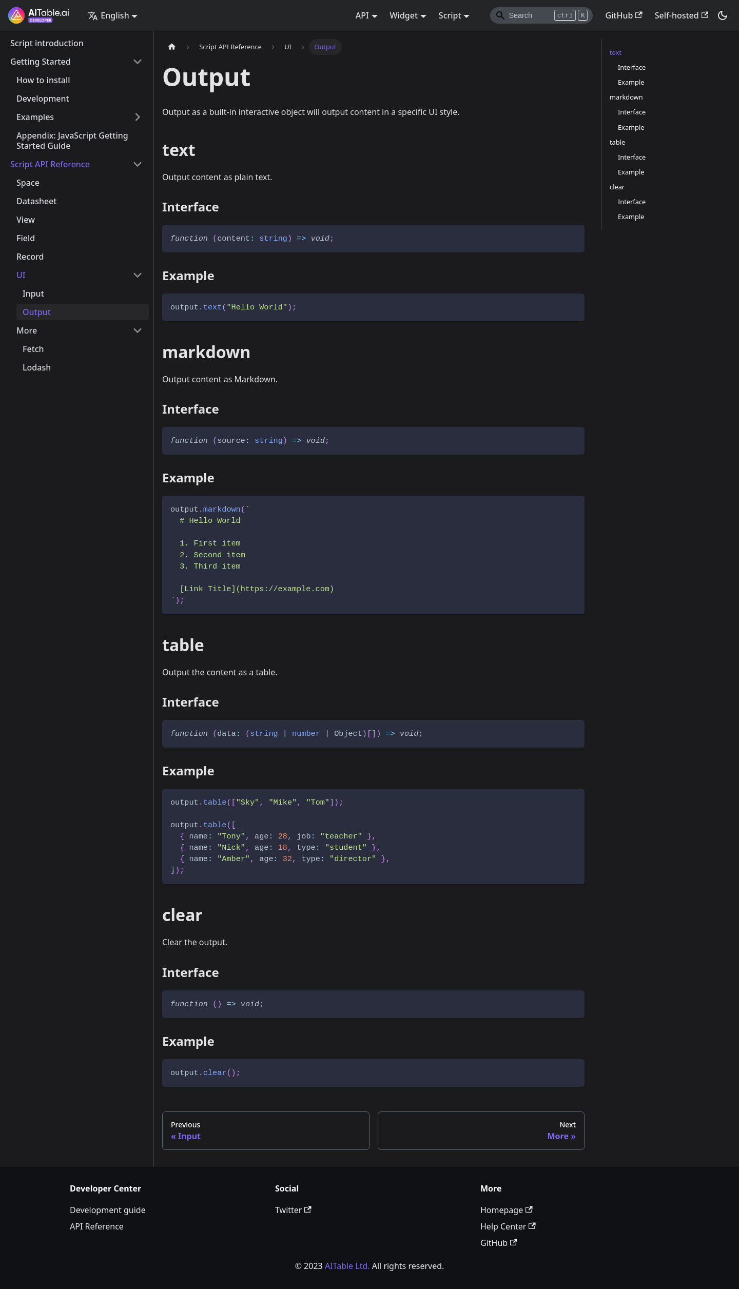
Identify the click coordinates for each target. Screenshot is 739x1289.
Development (42, 98)
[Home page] (172, 47)
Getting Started (40, 61)
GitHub (623, 15)
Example (631, 82)
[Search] (541, 15)
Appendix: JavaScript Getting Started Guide (72, 140)
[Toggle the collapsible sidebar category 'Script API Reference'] (137, 164)
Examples (35, 117)
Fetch (33, 349)
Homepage (506, 1210)
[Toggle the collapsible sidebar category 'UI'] (137, 275)
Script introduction (47, 43)
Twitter (293, 1210)
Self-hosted (681, 15)
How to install (43, 80)
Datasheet (36, 201)
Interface (632, 67)
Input (33, 293)
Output (37, 312)
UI (20, 275)
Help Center (508, 1226)
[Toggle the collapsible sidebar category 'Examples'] (137, 117)
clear (617, 186)
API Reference (97, 1226)
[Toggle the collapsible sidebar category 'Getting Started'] (137, 61)
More (26, 330)
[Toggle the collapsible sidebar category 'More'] (137, 330)
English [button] (108, 15)
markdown (626, 97)
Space (28, 182)
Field (25, 238)
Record (30, 256)
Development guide (108, 1210)
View (25, 219)
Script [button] (450, 15)
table (617, 142)
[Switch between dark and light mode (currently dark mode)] (722, 15)
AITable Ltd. (347, 1266)
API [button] (362, 15)
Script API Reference (50, 164)
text (615, 52)
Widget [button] (404, 15)
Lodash (37, 367)
